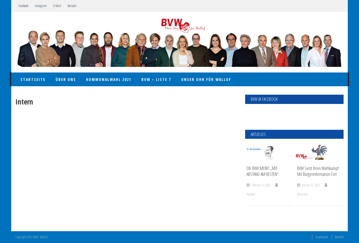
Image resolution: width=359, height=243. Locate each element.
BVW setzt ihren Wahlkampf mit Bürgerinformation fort (318, 171)
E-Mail (57, 5)
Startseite (32, 79)
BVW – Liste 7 (156, 79)
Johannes (302, 194)
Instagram (41, 5)
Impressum (321, 237)
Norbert (251, 194)
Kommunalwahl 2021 (108, 79)
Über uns (66, 79)
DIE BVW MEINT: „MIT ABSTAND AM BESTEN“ (263, 171)
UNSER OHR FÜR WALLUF (206, 79)
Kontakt (72, 5)
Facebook (23, 5)
